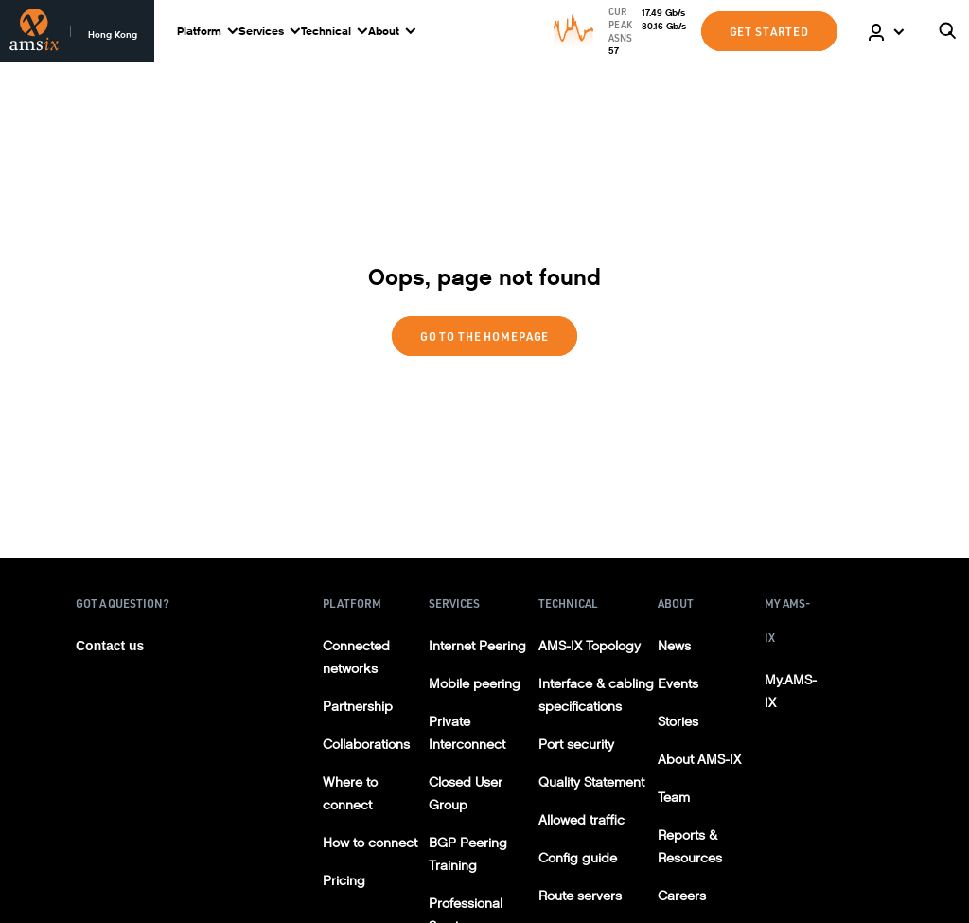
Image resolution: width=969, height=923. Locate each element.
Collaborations (366, 745)
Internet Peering (477, 646)
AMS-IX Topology (589, 646)
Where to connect (350, 793)
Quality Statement (591, 782)
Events (678, 684)
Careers (682, 896)
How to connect (370, 843)
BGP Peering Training (468, 854)
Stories (678, 722)
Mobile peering (474, 684)
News (674, 646)
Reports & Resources (690, 846)
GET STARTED (769, 31)
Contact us (110, 645)
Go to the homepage (484, 336)
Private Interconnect (467, 733)
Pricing (344, 881)
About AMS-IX (699, 760)
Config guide (577, 858)
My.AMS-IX (791, 691)
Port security (576, 745)
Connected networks (356, 657)
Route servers (580, 896)
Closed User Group (465, 793)
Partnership (358, 707)
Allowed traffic (581, 820)
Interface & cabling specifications (596, 695)
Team (674, 798)
